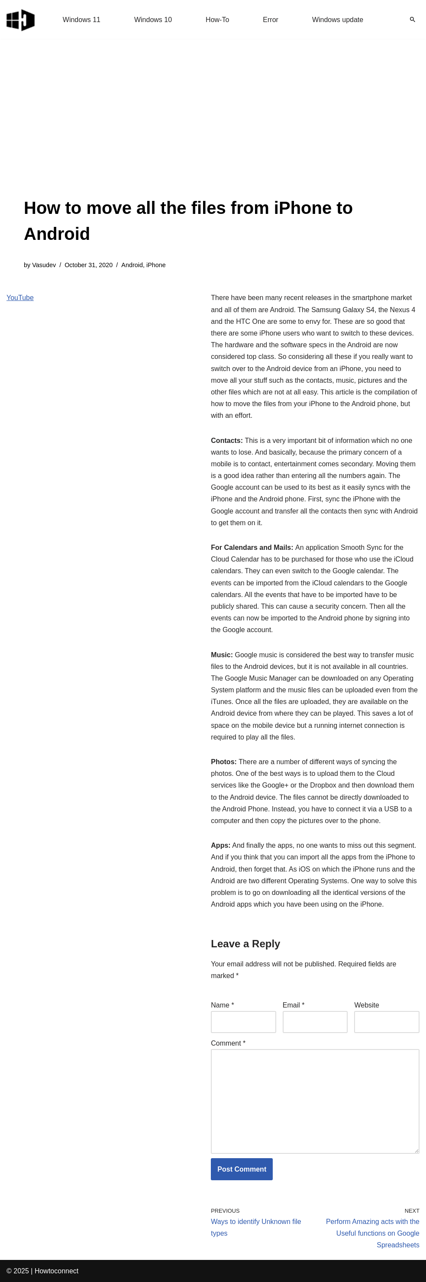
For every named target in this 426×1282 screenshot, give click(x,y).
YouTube (20, 297)
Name (222, 1005)
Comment (228, 1043)
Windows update (337, 19)
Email (294, 1005)
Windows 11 (81, 19)
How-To (217, 19)
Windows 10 (153, 19)
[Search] (412, 19)
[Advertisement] (213, 130)
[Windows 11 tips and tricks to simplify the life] (21, 19)
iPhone (156, 265)
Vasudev (44, 265)
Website (366, 1005)
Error (270, 19)
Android (132, 265)
